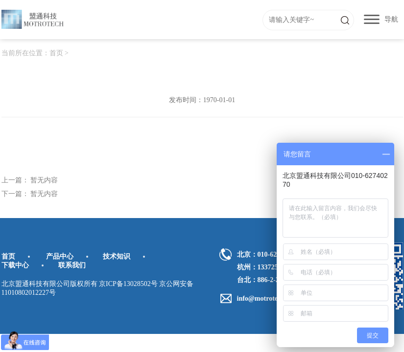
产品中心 (59, 256)
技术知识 (116, 256)
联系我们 (72, 265)
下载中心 (15, 265)
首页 (56, 53)
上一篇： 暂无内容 (29, 180)
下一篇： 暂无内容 (29, 194)
